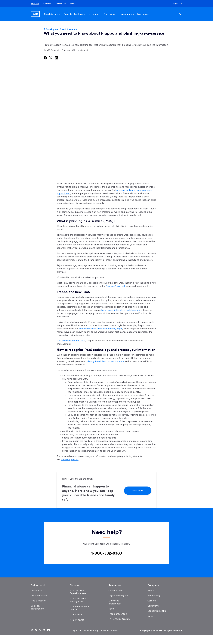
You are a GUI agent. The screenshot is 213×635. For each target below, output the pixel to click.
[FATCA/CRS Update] (119, 619)
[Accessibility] (153, 595)
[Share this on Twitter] (50, 57)
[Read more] (137, 490)
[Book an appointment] (37, 607)
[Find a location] (38, 600)
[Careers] (151, 600)
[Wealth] (73, 3)
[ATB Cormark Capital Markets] (78, 592)
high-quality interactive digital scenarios (121, 310)
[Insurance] (128, 14)
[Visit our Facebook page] (36, 630)
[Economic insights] (156, 611)
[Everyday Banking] (74, 14)
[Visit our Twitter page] (40, 630)
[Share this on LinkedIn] (56, 57)
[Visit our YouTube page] (48, 630)
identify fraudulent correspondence (105, 361)
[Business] (47, 3)
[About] (150, 590)
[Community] (153, 605)
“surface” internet (115, 286)
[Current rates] (116, 590)
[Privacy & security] (89, 630)
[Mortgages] (145, 14)
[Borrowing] (111, 14)
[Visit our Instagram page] (32, 630)
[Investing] (95, 14)
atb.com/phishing (70, 459)
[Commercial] (60, 3)
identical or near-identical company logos (100, 328)
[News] (150, 616)
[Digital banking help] (119, 595)
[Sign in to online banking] (178, 3)
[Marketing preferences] (115, 602)
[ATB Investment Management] (78, 600)
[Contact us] (36, 590)
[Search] (182, 14)
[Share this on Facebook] (45, 57)
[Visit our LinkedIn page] (44, 630)
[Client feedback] (39, 595)
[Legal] (75, 630)
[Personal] (34, 3)
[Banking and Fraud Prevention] (106, 29)
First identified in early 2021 (71, 340)
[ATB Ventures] (77, 619)
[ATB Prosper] (77, 614)
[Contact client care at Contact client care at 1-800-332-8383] (106, 553)
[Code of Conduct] (110, 630)
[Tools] (111, 608)
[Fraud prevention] (118, 614)
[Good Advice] (52, 14)
